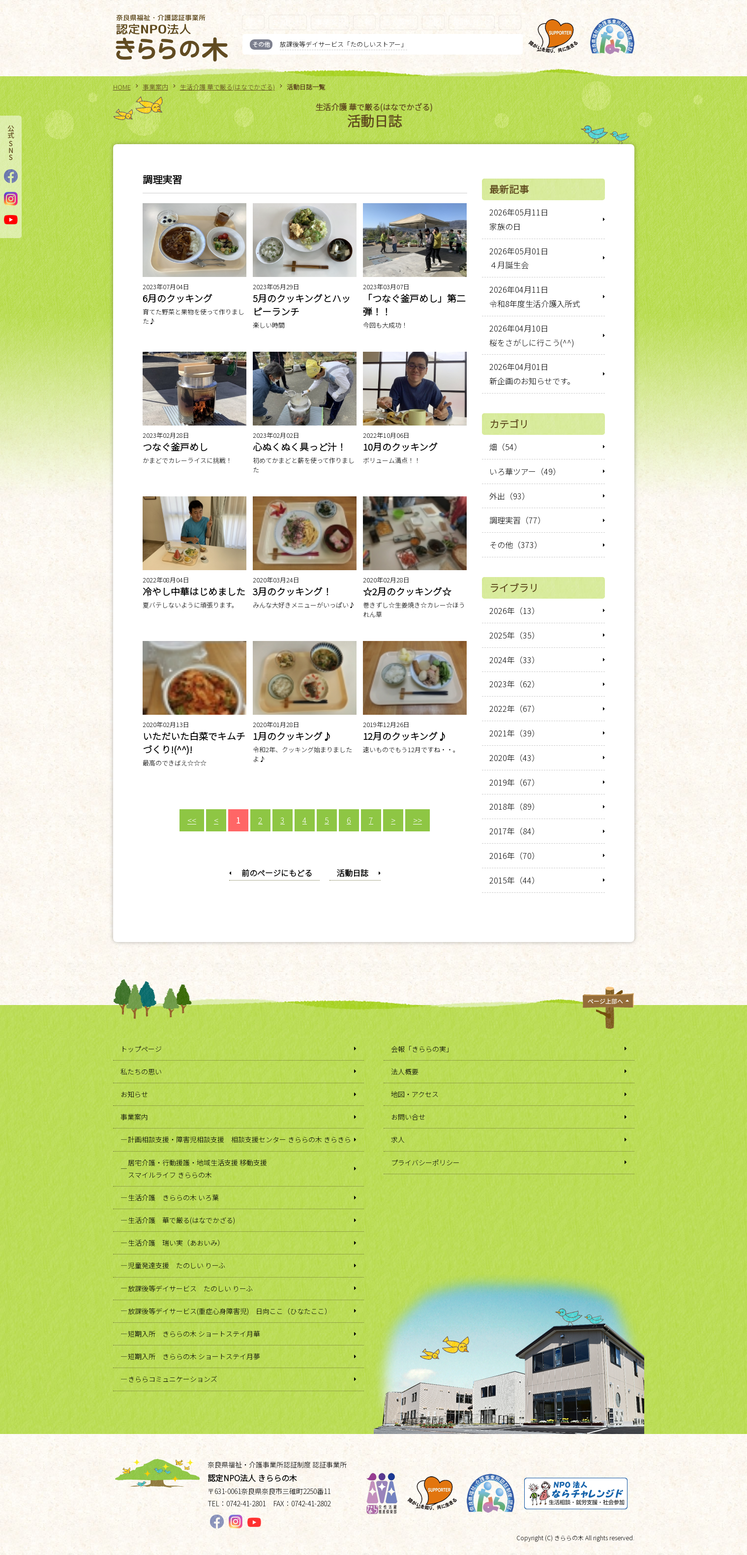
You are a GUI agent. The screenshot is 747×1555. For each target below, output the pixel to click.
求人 (510, 22)
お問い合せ (471, 22)
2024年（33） (514, 660)
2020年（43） (514, 757)
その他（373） (515, 544)
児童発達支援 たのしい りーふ (176, 1265)
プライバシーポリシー (425, 1162)
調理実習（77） (517, 520)
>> (417, 820)
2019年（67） (514, 782)
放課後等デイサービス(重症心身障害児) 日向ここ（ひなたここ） (229, 1311)
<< (191, 820)
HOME (122, 86)
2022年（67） (514, 708)
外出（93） (509, 496)
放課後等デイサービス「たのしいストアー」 (343, 44)
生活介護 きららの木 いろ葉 (173, 1197)
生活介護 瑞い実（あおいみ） (176, 1243)
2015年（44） (514, 880)
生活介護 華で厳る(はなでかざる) (227, 86)
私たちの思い (141, 1071)
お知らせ (287, 22)
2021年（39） (514, 733)
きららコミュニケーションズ (172, 1379)
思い (253, 22)
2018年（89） (514, 806)
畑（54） (505, 447)
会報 (364, 22)
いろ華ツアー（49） (525, 471)
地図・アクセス (415, 1094)
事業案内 (330, 22)
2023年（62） (514, 684)
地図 (433, 22)
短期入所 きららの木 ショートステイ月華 (194, 1334)
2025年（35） (514, 635)
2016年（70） (514, 855)
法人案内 (399, 22)
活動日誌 (352, 873)
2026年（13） (514, 610)
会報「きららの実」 (422, 1049)
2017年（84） (514, 831)
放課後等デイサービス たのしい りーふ (190, 1288)
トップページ (141, 1049)
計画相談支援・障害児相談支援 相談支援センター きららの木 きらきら (239, 1139)
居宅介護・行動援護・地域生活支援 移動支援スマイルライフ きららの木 (197, 1169)
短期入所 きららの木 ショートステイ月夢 (194, 1356)
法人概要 (404, 1071)
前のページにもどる (276, 873)
